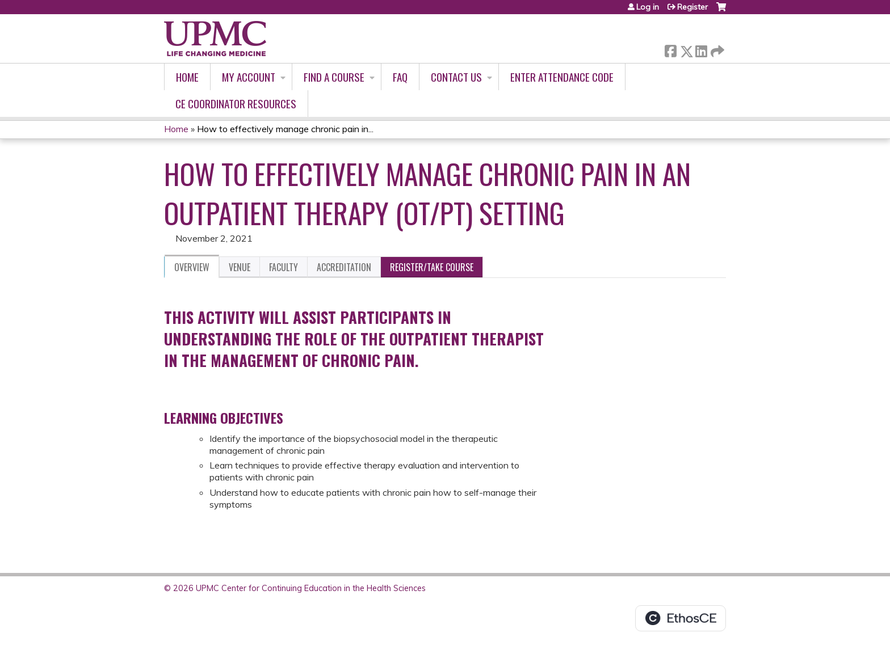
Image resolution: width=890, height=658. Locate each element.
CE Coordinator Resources (235, 103)
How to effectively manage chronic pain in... (285, 128)
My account (248, 77)
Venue (239, 267)
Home (187, 77)
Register (692, 7)
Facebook (670, 49)
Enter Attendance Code (562, 77)
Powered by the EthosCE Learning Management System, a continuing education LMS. (680, 618)
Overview (191, 267)
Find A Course (334, 77)
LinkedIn (701, 49)
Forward (716, 49)
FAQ (400, 77)
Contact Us (456, 77)
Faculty (283, 267)
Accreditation (344, 267)
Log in (647, 7)
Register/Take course (431, 267)
